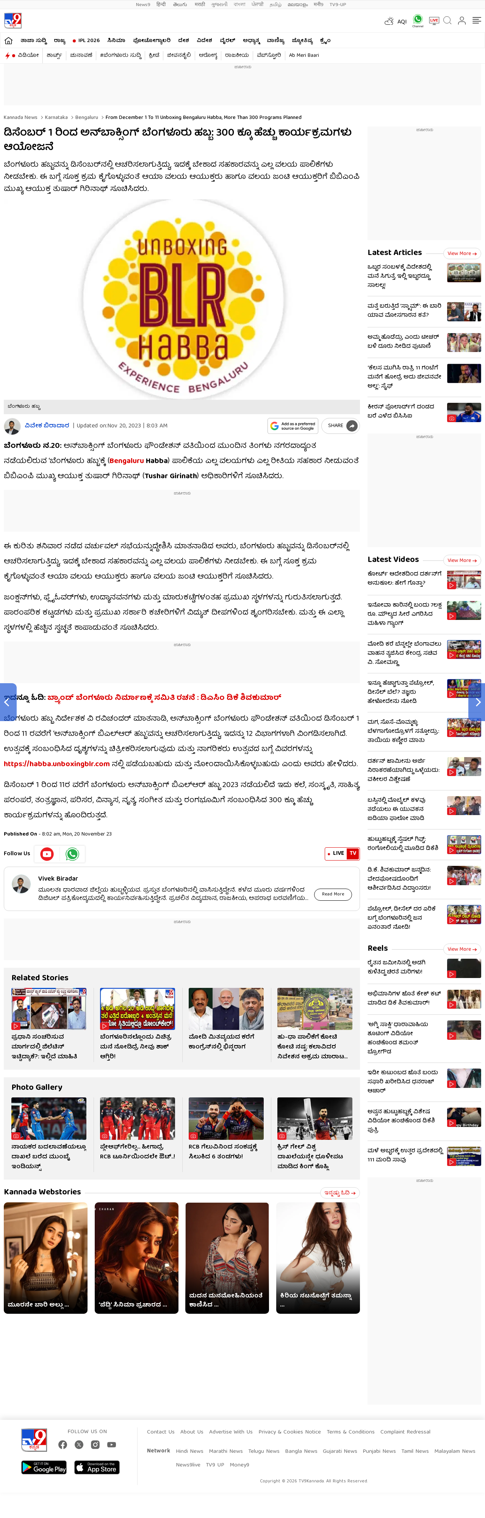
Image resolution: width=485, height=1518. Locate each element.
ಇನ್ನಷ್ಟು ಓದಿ (340, 1193)
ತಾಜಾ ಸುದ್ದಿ (33, 40)
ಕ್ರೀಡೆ (154, 55)
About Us (191, 1432)
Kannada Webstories (42, 1192)
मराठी (200, 5)
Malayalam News (455, 1452)
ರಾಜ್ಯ (59, 40)
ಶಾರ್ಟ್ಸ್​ (54, 55)
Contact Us (161, 1432)
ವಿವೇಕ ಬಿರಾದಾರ (47, 426)
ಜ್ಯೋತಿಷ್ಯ (302, 40)
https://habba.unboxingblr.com (57, 764)
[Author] (12, 426)
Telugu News (264, 1452)
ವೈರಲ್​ (227, 40)
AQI (402, 22)
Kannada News (21, 117)
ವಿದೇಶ (204, 40)
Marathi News (226, 1452)
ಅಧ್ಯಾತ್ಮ (251, 40)
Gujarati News (340, 1452)
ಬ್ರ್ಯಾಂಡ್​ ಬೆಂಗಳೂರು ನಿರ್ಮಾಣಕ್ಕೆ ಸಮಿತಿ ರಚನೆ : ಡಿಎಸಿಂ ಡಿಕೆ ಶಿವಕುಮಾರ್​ (164, 698)
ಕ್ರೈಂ (325, 40)
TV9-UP (338, 5)
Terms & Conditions (351, 1432)
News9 (143, 5)
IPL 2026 (89, 40)
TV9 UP (215, 1465)
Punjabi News (379, 1452)
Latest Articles (395, 253)
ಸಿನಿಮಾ (116, 40)
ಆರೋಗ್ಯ (208, 55)
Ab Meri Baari (304, 55)
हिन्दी (161, 5)
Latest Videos (393, 560)
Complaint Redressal (405, 1432)
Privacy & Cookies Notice (289, 1432)
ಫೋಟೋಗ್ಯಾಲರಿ (152, 40)
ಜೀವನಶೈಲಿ (179, 55)
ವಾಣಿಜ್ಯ (275, 40)
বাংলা (240, 5)
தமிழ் (276, 5)
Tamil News (415, 1452)
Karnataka (56, 117)
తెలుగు (181, 5)
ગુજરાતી (219, 5)
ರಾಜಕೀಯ (237, 55)
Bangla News (301, 1452)
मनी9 (319, 5)
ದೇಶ (183, 40)
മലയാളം (298, 5)
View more (462, 253)
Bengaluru (86, 117)
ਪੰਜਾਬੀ (258, 5)
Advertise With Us (231, 1432)
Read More (333, 894)
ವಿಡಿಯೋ (28, 55)
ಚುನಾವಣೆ (81, 55)
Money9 (239, 1465)
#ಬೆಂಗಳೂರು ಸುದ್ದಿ (120, 55)
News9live (188, 1465)
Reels (378, 949)
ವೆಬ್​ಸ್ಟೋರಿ (269, 55)
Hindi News (189, 1452)
